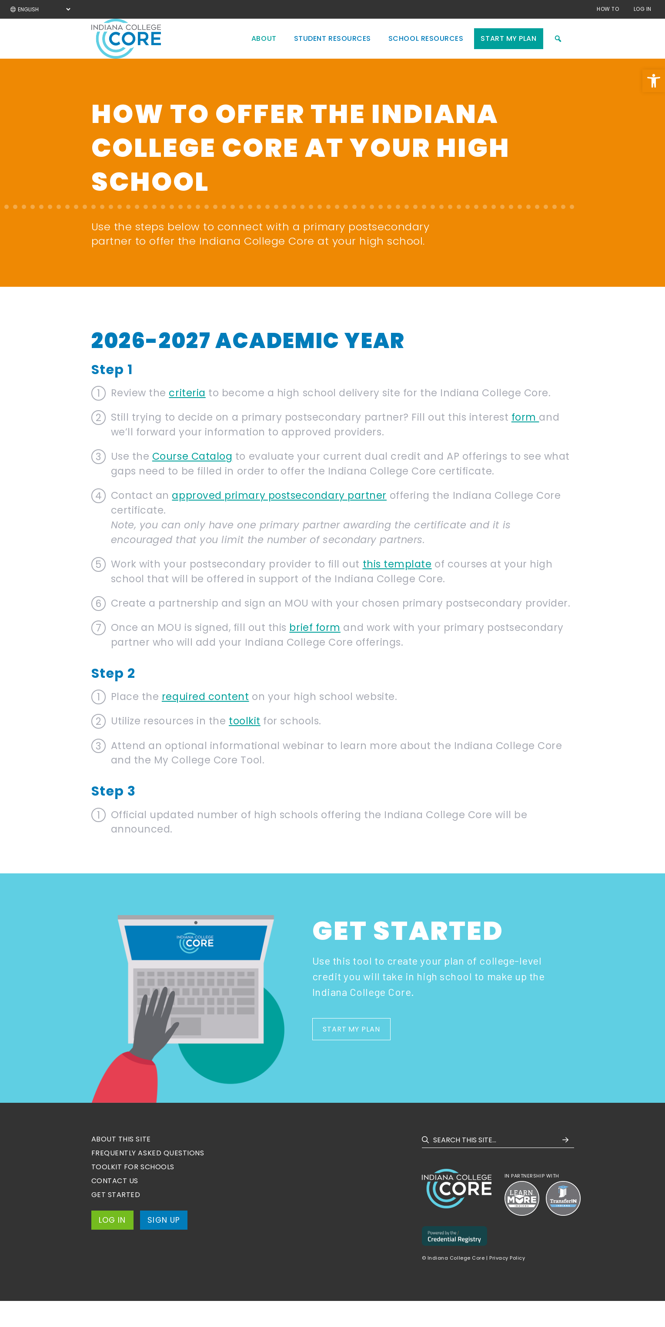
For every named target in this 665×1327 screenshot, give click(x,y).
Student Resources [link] (332, 51)
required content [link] (205, 723)
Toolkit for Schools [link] (132, 1193)
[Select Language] (44, 9)
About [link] (264, 51)
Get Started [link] (115, 1221)
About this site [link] (121, 1165)
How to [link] (608, 9)
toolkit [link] (245, 747)
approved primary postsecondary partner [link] (279, 521)
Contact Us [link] (114, 1207)
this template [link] (397, 590)
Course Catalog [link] (192, 482)
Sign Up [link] (165, 1246)
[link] (653, 81)
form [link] (525, 443)
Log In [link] (643, 9)
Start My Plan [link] (508, 51)
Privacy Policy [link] (507, 1284)
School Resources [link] (426, 51)
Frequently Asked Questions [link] (147, 1179)
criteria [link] (187, 419)
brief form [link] (314, 653)
